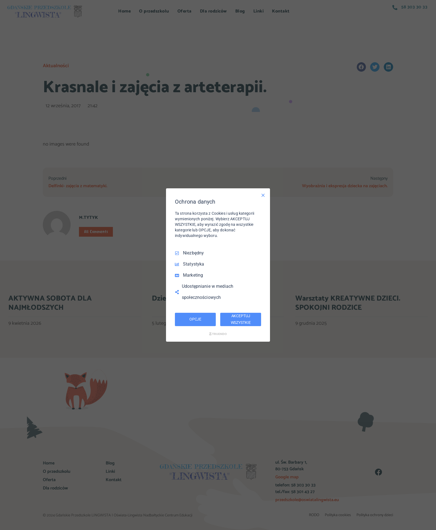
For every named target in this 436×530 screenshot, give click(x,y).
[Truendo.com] (218, 334)
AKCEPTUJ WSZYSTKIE (241, 319)
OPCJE (195, 319)
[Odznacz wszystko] (263, 195)
